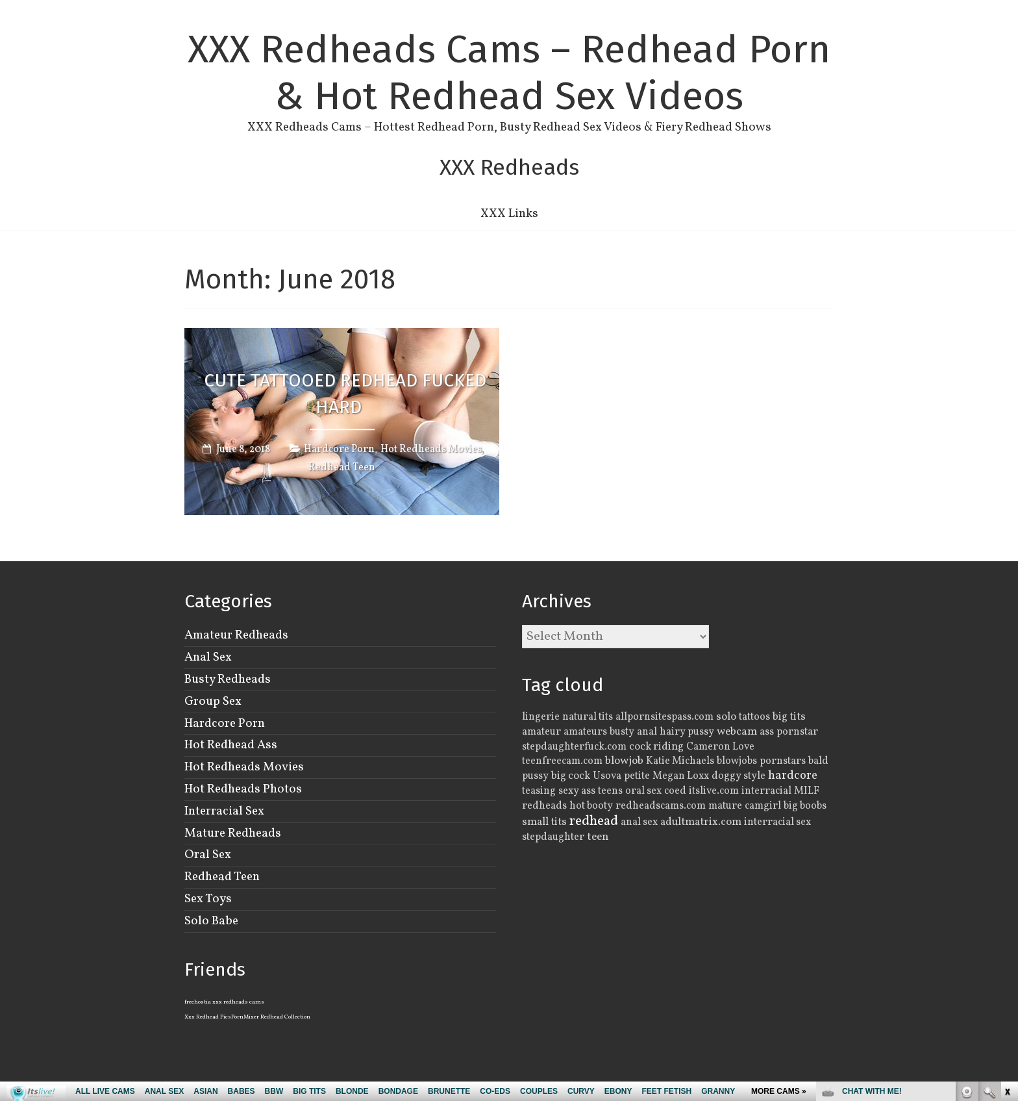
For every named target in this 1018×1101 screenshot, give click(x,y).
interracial (766, 791)
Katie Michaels (680, 761)
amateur (541, 732)
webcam (737, 732)
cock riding (656, 746)
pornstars (783, 761)
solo (726, 716)
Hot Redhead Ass (230, 745)
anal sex (639, 822)
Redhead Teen (341, 468)
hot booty (591, 806)
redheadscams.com (660, 806)
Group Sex (213, 701)
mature (725, 806)
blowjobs (737, 761)
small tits (544, 822)
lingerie (541, 717)
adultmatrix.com (700, 822)
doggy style (738, 776)
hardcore (792, 775)
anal (647, 732)
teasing (539, 791)
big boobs (805, 806)
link (1007, 898)
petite (637, 776)
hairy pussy (687, 732)
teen (597, 837)
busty (622, 732)
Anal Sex (208, 657)
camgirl (763, 806)
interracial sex (777, 822)
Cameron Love (720, 747)
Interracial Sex (224, 811)
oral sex (643, 791)
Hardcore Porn (339, 450)
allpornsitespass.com (664, 717)
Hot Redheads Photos (243, 789)
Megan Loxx (680, 776)
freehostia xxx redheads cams (224, 1002)
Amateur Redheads (236, 635)
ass (767, 732)
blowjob (624, 761)
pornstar (797, 732)
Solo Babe (211, 921)
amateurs (585, 732)
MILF (806, 791)
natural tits (587, 717)
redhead (593, 821)
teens (610, 791)
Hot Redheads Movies (431, 450)
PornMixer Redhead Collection (270, 1017)
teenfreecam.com (562, 761)
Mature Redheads (232, 833)
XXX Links (509, 213)
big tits (789, 716)
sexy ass (576, 791)
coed (675, 791)
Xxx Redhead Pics (207, 1017)
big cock (570, 775)
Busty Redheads (227, 679)
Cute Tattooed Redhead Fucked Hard (345, 394)
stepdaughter (553, 837)
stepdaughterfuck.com (574, 747)
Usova (607, 776)
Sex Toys (208, 899)
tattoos (754, 717)
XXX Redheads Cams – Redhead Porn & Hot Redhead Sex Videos (509, 73)
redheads (544, 806)
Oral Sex (207, 854)
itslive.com (714, 791)
